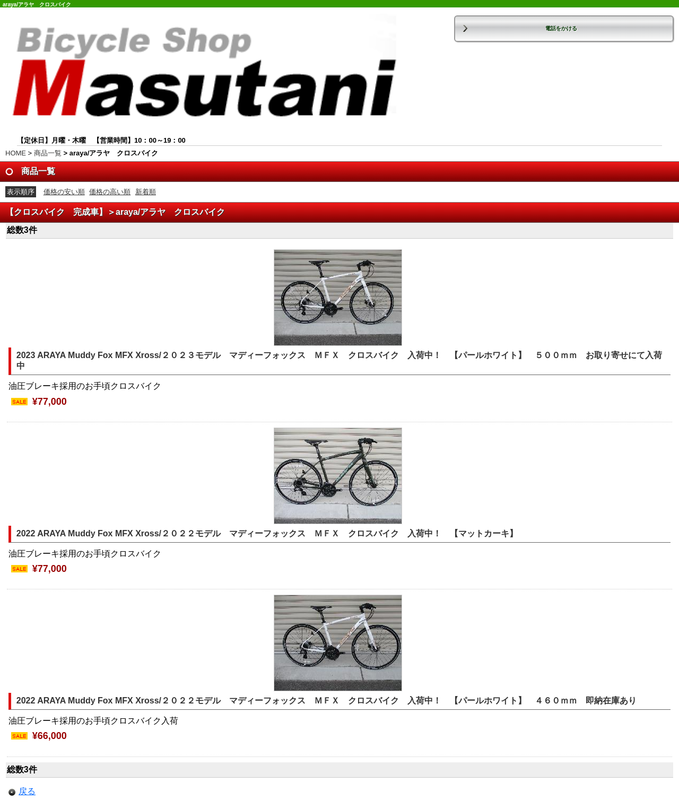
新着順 (145, 192)
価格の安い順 (64, 192)
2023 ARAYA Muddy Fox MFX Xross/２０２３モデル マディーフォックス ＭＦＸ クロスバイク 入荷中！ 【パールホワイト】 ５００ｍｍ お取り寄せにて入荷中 (339, 361)
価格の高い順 (109, 192)
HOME (15, 153)
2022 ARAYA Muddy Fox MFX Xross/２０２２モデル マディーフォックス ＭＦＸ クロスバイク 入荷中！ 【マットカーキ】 (271, 533)
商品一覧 (48, 153)
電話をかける (561, 28)
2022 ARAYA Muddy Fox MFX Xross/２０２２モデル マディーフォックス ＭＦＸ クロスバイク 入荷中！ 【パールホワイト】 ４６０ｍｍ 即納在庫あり (326, 700)
